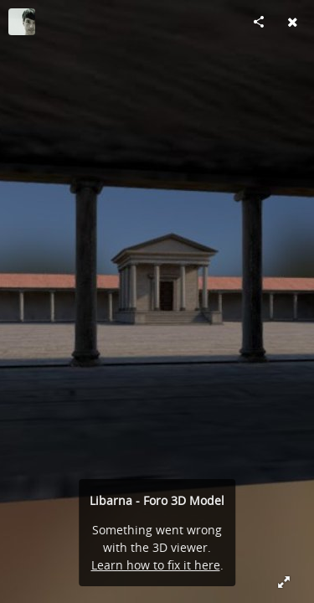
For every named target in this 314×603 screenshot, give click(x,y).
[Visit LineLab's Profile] (21, 21)
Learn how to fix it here (155, 565)
